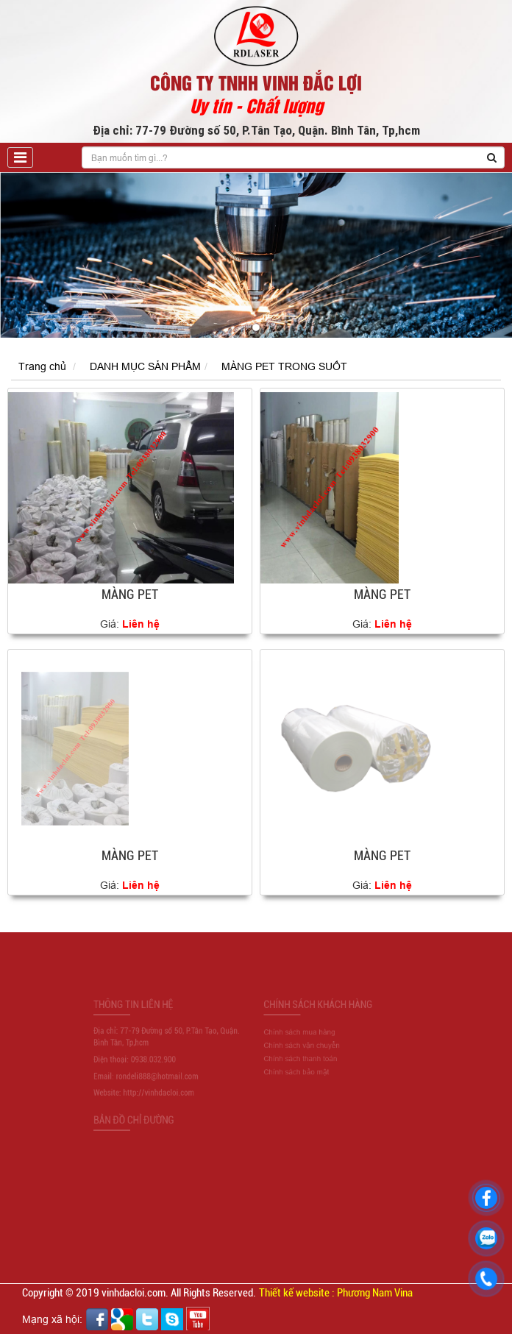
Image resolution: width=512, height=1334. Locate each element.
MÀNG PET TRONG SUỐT (284, 366)
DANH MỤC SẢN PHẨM (145, 366)
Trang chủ (42, 366)
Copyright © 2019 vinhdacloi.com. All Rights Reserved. (139, 1292)
